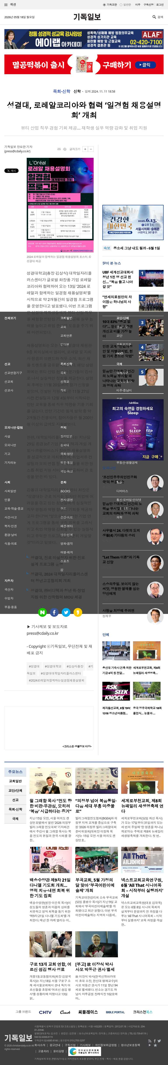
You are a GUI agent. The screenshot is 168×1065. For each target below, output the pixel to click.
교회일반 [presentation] (15, 781)
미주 (137, 5)
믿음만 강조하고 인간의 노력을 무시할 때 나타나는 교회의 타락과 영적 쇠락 (118, 378)
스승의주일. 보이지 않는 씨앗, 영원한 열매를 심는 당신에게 (120, 589)
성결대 (35, 666)
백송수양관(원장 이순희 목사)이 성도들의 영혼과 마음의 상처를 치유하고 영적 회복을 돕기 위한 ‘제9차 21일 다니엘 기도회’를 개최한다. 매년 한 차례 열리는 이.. (50, 911)
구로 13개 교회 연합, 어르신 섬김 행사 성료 (50, 966)
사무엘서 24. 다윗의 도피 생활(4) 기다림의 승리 (121, 533)
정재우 (106, 616)
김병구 (106, 519)
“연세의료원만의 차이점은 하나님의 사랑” (117, 302)
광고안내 (54, 1045)
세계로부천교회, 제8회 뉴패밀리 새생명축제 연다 (142, 806)
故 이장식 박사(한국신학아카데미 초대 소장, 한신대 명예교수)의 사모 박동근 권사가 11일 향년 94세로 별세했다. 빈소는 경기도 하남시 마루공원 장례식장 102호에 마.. (96, 987)
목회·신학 (61, 91)
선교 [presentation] (15, 800)
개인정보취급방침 (106, 1045)
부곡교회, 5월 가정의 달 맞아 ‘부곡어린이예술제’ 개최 (94, 885)
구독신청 (149, 5)
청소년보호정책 (130, 1045)
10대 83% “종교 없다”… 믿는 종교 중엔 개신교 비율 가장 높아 (117, 329)
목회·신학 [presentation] (15, 809)
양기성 (106, 567)
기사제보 (85, 1045)
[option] (117, 659)
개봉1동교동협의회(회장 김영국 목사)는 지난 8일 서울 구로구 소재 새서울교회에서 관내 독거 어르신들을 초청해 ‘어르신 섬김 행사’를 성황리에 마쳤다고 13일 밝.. (50, 987)
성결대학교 (54, 666)
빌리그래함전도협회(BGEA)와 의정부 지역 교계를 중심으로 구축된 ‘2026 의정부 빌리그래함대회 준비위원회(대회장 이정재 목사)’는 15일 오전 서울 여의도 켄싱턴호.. (96, 829)
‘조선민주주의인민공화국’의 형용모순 (119, 479)
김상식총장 (75, 666)
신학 (77, 91)
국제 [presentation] (15, 819)
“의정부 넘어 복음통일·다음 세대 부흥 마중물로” (95, 806)
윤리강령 (58, 1051)
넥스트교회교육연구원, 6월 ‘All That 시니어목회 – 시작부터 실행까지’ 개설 (142, 888)
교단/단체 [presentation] (15, 790)
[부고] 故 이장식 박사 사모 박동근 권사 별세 (94, 966)
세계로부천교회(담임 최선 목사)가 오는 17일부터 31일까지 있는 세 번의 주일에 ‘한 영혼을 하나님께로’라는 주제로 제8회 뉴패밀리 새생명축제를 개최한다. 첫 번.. (142, 827)
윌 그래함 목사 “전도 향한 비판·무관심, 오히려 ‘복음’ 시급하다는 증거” (51, 806)
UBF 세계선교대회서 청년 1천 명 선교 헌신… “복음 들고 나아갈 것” (117, 279)
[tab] (15, 781)
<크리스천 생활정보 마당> (77, 746)
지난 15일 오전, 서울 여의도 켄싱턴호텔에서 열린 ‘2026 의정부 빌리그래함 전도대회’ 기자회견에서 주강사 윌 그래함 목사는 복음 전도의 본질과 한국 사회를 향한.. (50, 829)
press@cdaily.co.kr (17, 151)
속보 (106, 248)
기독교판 (112, 5)
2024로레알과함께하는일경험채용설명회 (57, 680)
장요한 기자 (24, 147)
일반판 (127, 5)
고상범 (106, 599)
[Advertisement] (133, 172)
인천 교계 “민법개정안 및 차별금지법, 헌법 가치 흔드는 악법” (117, 351)
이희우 (106, 541)
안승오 (106, 487)
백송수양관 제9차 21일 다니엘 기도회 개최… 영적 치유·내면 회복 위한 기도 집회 (50, 888)
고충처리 (43, 1051)
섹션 (10, 4)
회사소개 (39, 1045)
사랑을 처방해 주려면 (118, 610)
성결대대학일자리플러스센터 (62, 673)
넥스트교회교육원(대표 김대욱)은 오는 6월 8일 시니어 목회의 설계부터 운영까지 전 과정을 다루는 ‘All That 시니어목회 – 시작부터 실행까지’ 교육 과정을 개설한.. (142, 914)
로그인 (160, 5)
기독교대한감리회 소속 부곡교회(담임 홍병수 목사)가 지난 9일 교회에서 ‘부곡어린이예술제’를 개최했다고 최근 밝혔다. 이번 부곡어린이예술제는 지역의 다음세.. (96, 906)
